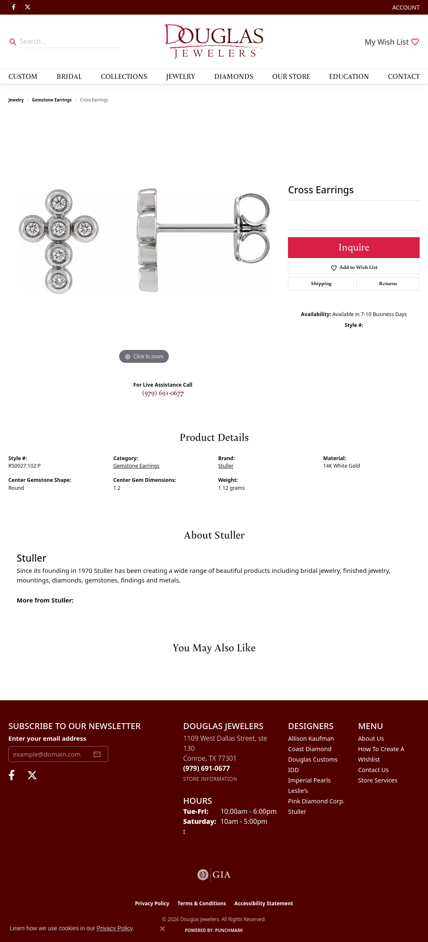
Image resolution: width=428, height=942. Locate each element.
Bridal (69, 76)
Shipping (321, 284)
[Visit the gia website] (214, 874)
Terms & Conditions (202, 903)
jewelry (16, 100)
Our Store (291, 76)
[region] (144, 241)
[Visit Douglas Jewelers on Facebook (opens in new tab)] (13, 8)
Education (349, 76)
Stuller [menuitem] (297, 811)
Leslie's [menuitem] (298, 791)
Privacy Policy (152, 903)
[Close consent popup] (162, 928)
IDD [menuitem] (293, 770)
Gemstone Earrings (52, 100)
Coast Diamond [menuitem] (309, 749)
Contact (404, 76)
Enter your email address (47, 738)
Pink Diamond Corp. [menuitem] (316, 801)
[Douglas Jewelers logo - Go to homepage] (214, 41)
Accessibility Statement (263, 903)
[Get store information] (210, 778)
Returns (388, 284)
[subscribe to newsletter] (97, 754)
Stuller (226, 465)
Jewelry (180, 76)
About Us (371, 738)
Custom (23, 76)
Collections (124, 76)
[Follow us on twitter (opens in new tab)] (28, 8)
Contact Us (373, 770)
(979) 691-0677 (163, 393)
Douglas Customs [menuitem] (313, 759)
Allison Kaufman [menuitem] (311, 738)
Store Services (377, 780)
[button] (405, 7)
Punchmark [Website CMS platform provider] (229, 930)
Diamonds (233, 76)
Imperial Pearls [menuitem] (309, 780)
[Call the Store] (206, 768)
